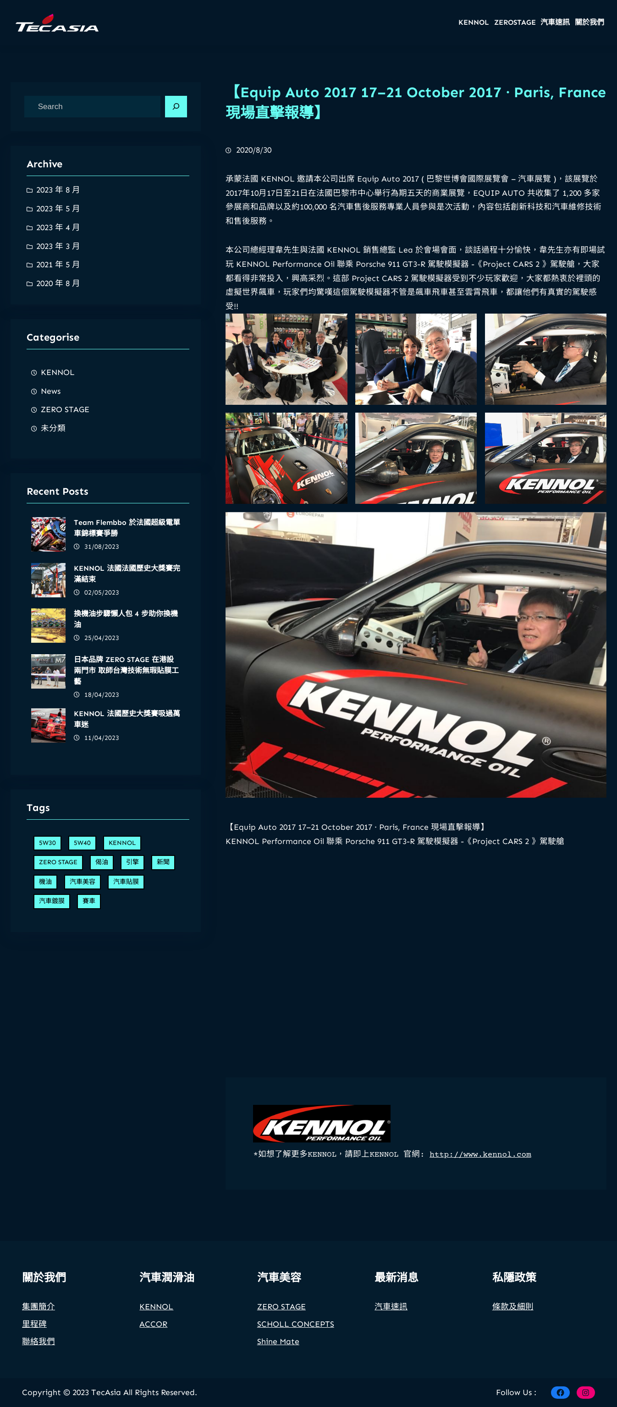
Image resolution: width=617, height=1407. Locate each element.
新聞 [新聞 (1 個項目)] (163, 1001)
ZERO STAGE (65, 409)
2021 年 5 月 (58, 264)
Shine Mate (278, 1355)
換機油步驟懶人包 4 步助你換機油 (126, 913)
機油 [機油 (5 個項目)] (45, 1021)
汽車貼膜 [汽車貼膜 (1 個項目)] (126, 1021)
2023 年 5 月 (58, 209)
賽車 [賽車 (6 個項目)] (89, 1040)
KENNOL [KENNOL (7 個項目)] (122, 982)
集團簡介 (38, 1320)
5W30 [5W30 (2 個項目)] (47, 982)
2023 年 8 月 (58, 190)
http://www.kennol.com (480, 1154)
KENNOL (58, 372)
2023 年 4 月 (58, 227)
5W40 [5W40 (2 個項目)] (82, 982)
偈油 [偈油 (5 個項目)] (101, 1001)
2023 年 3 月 (58, 246)
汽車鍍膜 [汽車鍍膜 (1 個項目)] (52, 1040)
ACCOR (153, 1338)
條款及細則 (513, 1320)
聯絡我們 (38, 1355)
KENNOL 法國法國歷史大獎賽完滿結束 (127, 867)
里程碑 (34, 1338)
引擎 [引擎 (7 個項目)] (132, 1001)
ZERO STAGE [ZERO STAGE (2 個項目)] (58, 1001)
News (51, 391)
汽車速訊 (391, 1320)
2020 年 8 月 (58, 283)
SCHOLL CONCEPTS (295, 1338)
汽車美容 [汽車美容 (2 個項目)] (82, 1021)
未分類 (53, 428)
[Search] (176, 107)
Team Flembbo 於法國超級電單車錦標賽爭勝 (127, 822)
